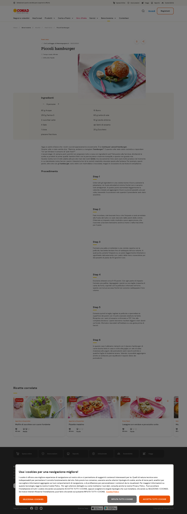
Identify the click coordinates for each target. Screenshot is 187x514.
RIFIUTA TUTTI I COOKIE (122, 499)
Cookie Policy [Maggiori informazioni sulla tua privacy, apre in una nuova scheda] (112, 491)
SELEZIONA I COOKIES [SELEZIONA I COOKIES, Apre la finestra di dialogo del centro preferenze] (33, 499)
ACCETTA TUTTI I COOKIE (154, 499)
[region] (94, 485)
